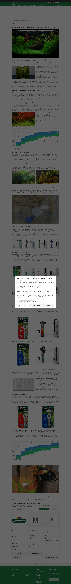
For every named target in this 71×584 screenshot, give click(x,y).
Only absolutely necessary (35, 305)
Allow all (48, 305)
